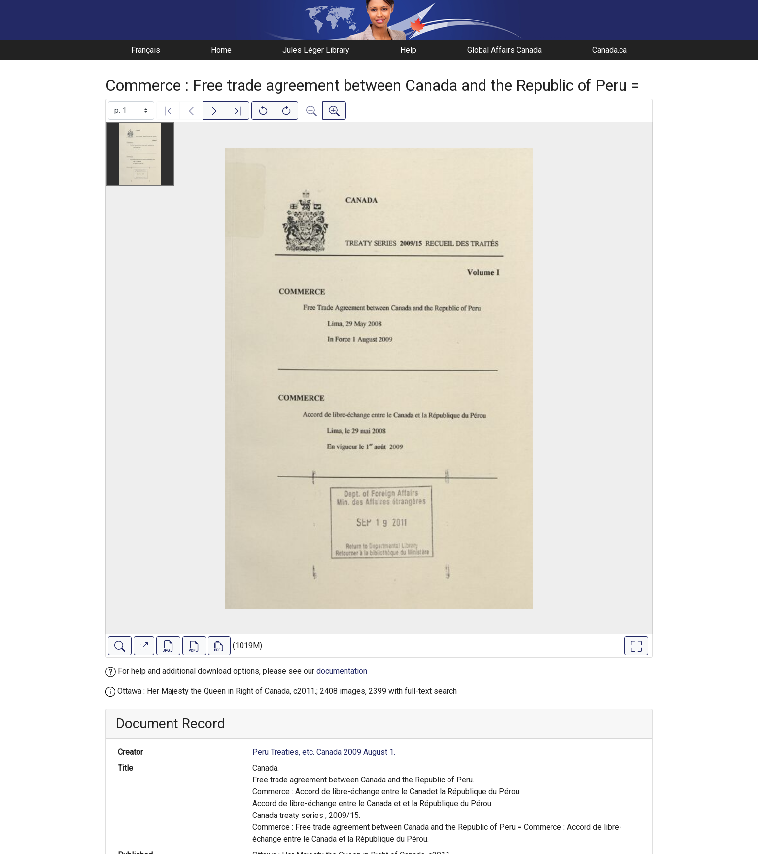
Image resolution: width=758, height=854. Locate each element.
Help (408, 50)
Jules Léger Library (315, 50)
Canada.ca (609, 50)
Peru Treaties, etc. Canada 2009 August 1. (323, 752)
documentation (341, 671)
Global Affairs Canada (504, 50)
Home (221, 50)
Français (145, 50)
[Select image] (131, 110)
